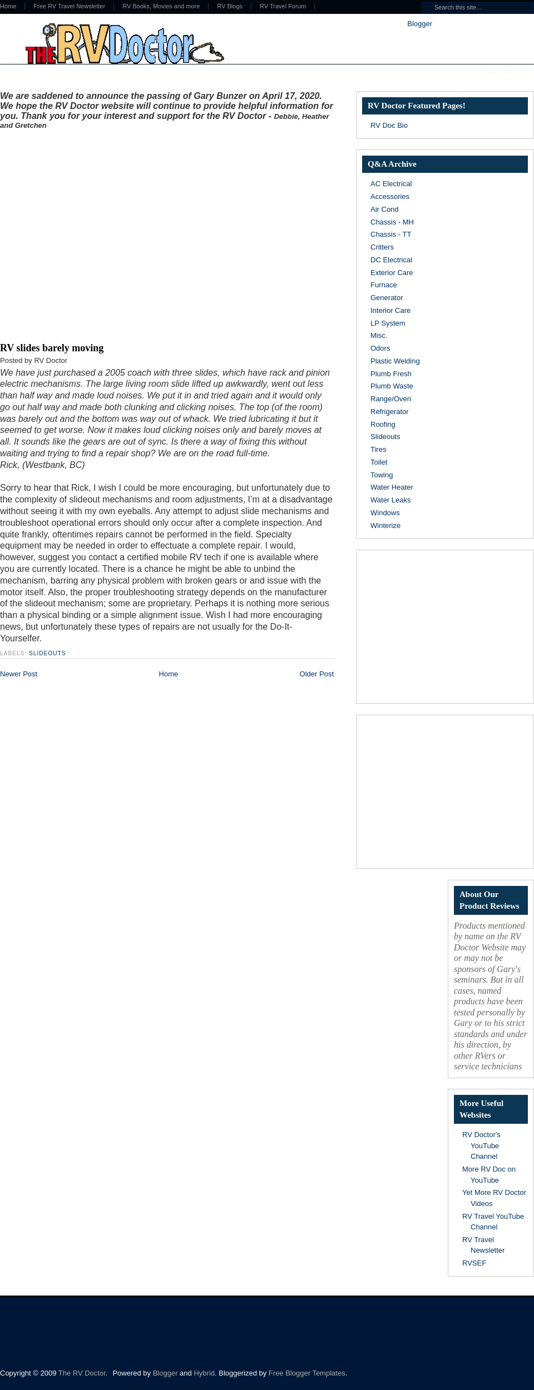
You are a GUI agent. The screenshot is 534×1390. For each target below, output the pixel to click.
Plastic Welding (395, 361)
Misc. (378, 335)
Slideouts (47, 653)
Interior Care (390, 310)
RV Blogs (230, 6)
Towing (381, 475)
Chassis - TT (390, 234)
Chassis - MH (392, 222)
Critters (382, 247)
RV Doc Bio (389, 125)
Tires (378, 449)
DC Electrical (391, 260)
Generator (386, 297)
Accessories (389, 196)
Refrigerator (389, 411)
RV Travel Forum (283, 6)
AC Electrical (391, 184)
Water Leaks (390, 500)
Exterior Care (391, 272)
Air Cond (384, 209)
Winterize (385, 525)
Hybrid (204, 1373)
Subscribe (504, 72)
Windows (385, 513)
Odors (380, 348)
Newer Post (18, 674)
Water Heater (391, 487)
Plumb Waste (391, 386)
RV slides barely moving (51, 347)
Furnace (383, 285)
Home (169, 674)
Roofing (382, 424)
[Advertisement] (104, 233)
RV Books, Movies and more (161, 6)
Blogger (419, 23)
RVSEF (474, 1263)
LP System (388, 323)
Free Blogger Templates (307, 1373)
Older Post (317, 674)
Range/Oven (390, 399)
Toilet (378, 462)
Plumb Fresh (391, 374)
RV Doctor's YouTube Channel (481, 1145)
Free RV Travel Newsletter (69, 6)
